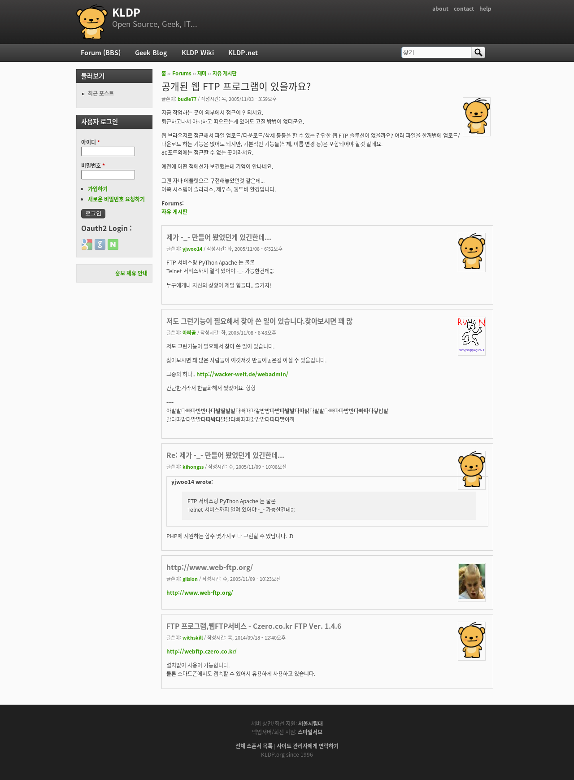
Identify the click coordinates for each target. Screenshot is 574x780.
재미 (201, 73)
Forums (181, 73)
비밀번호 (93, 165)
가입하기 (98, 189)
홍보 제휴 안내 (131, 273)
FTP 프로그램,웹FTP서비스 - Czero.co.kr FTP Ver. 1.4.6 (253, 626)
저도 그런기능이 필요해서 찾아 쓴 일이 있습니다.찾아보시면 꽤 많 (259, 321)
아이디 (90, 142)
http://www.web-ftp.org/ (209, 567)
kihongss (193, 466)
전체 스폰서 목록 (254, 746)
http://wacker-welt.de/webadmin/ (242, 374)
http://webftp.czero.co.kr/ (201, 651)
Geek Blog (151, 52)
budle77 (187, 98)
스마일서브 (310, 732)
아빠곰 (189, 332)
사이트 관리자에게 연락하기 (308, 746)
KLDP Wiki (198, 52)
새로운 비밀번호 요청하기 (116, 199)
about (440, 8)
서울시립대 (310, 723)
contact (464, 8)
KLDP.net (243, 52)
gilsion (190, 578)
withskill (193, 637)
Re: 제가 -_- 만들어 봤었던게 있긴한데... (225, 455)
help (485, 8)
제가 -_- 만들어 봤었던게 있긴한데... (218, 237)
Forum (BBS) (101, 52)
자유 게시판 (224, 73)
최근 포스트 (101, 93)
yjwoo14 (192, 248)
